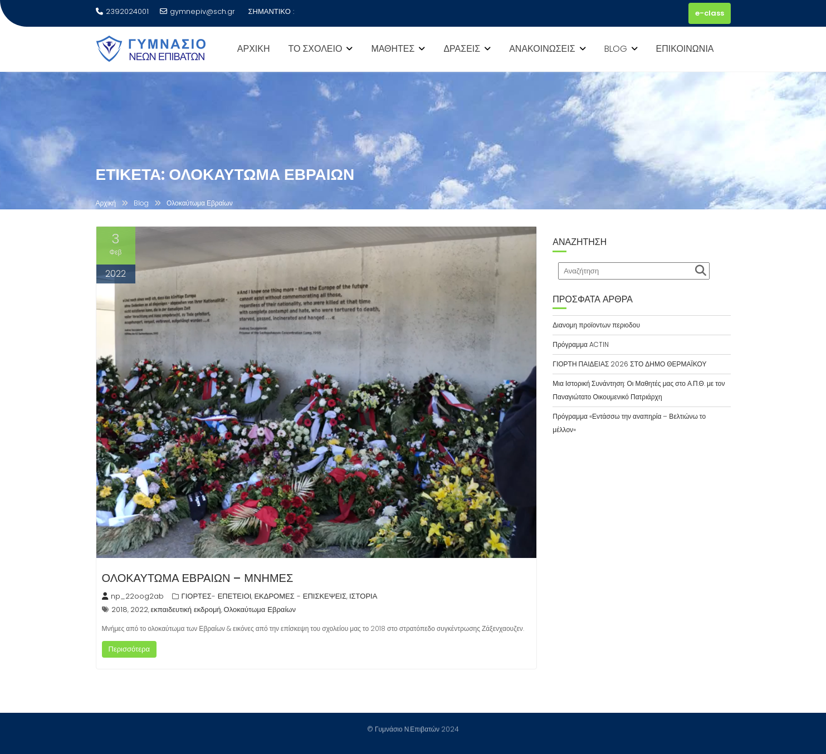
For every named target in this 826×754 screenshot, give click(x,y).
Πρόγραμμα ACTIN (581, 344)
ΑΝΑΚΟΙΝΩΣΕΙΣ (542, 48)
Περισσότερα (129, 649)
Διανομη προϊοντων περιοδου (596, 325)
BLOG (615, 48)
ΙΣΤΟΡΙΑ (363, 596)
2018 (119, 609)
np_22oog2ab (133, 596)
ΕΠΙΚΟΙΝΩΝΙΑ (685, 48)
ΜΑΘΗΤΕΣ (392, 48)
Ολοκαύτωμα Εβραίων (260, 609)
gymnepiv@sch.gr (197, 11)
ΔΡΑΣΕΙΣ (461, 48)
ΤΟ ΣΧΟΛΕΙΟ (316, 48)
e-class (709, 13)
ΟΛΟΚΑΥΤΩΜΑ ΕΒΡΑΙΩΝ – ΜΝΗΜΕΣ (198, 578)
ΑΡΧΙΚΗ (253, 48)
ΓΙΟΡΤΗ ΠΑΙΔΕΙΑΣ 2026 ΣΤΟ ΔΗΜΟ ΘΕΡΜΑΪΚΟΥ (629, 364)
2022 (139, 609)
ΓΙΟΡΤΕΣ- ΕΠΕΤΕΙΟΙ (217, 596)
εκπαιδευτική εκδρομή (186, 609)
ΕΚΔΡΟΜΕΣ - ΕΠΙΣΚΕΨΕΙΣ (300, 596)
